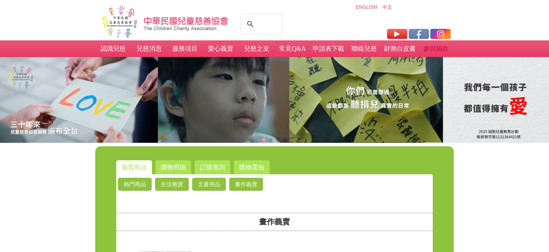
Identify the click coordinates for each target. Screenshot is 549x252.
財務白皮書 (400, 48)
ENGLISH (366, 7)
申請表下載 (328, 48)
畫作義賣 (246, 184)
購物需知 (251, 167)
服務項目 (184, 48)
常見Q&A (292, 48)
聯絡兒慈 (364, 48)
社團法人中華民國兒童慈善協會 (186, 20)
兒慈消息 (149, 48)
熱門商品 (135, 184)
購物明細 (173, 167)
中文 (387, 7)
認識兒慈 (113, 48)
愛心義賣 (220, 48)
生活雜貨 (172, 184)
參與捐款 (436, 48)
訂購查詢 (212, 167)
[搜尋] (260, 24)
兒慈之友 (256, 48)
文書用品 (209, 184)
